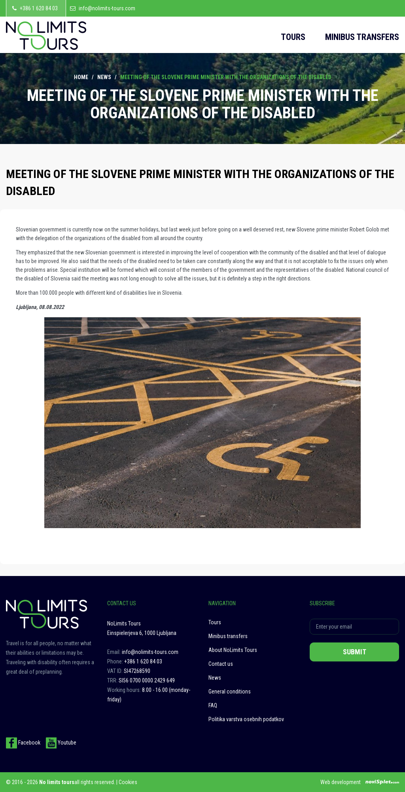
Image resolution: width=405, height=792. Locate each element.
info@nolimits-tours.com (107, 8)
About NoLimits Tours (232, 650)
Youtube (60, 742)
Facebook (23, 742)
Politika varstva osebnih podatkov (246, 719)
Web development (340, 782)
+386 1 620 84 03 (39, 8)
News (104, 77)
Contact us (220, 664)
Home (81, 77)
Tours (293, 37)
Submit (354, 652)
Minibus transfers (362, 37)
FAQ (212, 705)
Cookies (128, 782)
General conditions (229, 691)
